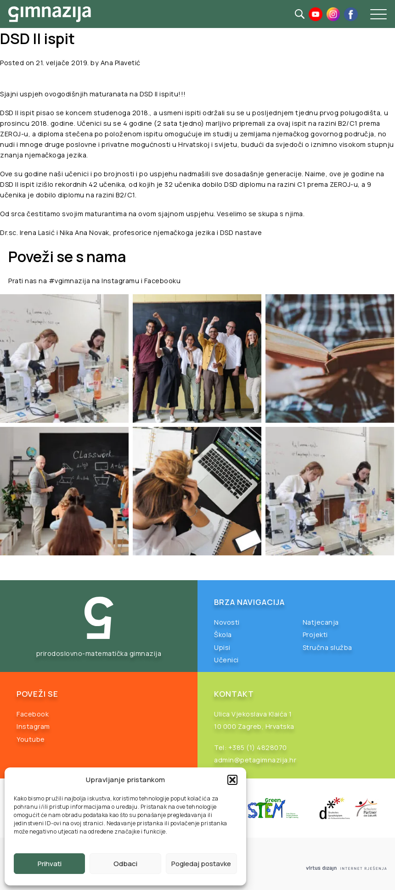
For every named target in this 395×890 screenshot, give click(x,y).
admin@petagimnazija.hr (255, 760)
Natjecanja (321, 622)
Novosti (227, 622)
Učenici (226, 659)
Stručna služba (327, 647)
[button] (232, 779)
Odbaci (125, 863)
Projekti (315, 634)
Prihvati (50, 863)
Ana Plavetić (121, 62)
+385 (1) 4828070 (257, 747)
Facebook (33, 714)
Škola (223, 634)
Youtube (31, 739)
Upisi (222, 647)
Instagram (33, 726)
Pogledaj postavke (201, 863)
